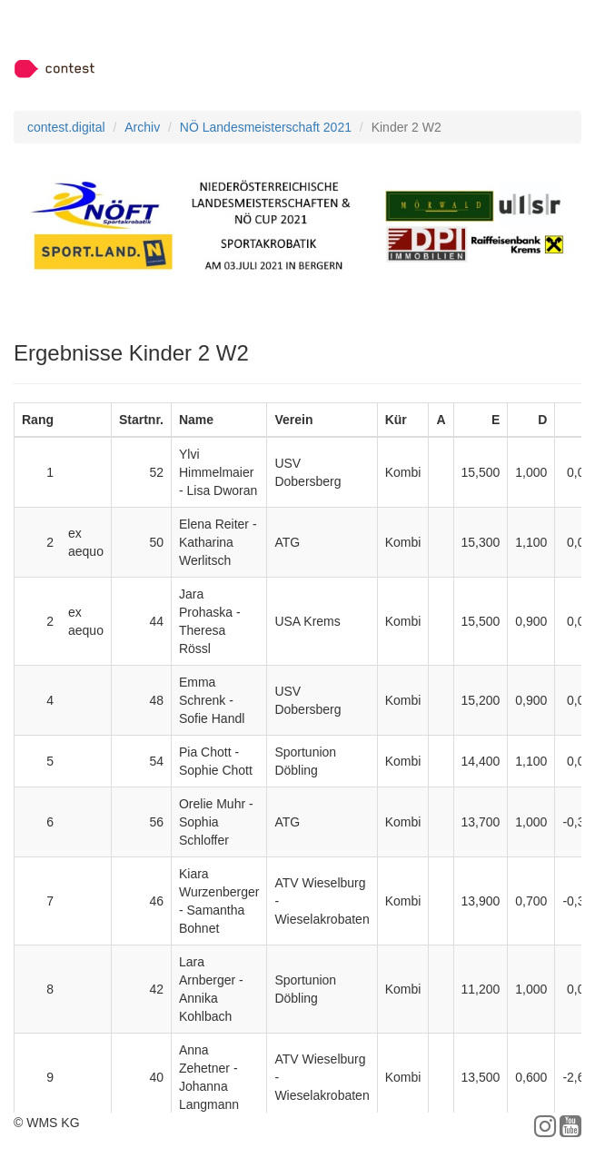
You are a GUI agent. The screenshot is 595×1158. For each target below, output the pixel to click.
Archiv (142, 127)
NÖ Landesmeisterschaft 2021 (266, 127)
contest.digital (66, 127)
